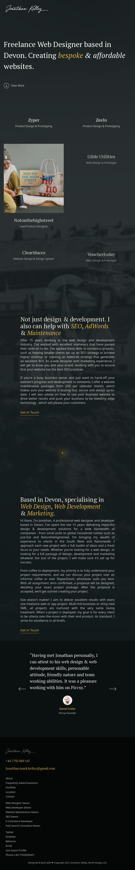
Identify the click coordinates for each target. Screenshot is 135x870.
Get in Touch (29, 412)
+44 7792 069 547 (18, 761)
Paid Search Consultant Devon (23, 825)
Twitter (10, 832)
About (9, 778)
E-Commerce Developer (19, 821)
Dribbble (11, 836)
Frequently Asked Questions (22, 783)
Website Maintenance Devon (22, 812)
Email (9, 845)
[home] (26, 9)
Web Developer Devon (18, 807)
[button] (127, 9)
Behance (11, 841)
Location (10, 792)
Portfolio (11, 787)
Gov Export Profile (16, 850)
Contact (10, 796)
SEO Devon (12, 816)
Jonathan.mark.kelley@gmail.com (30, 768)
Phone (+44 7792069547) (20, 855)
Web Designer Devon (18, 803)
